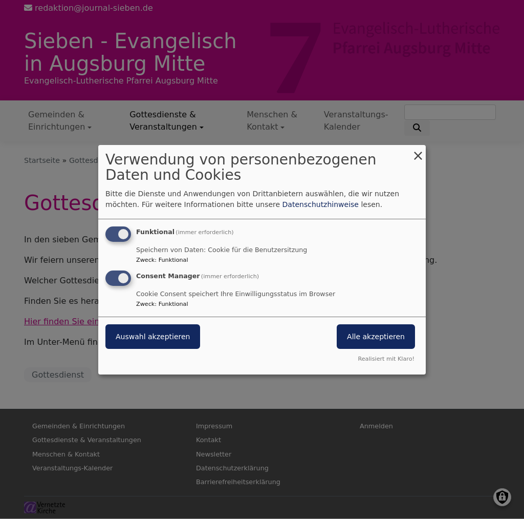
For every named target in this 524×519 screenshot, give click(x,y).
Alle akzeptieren (376, 337)
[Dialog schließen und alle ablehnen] (418, 150)
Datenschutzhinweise (320, 204)
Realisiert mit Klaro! (386, 359)
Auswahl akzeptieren (153, 337)
